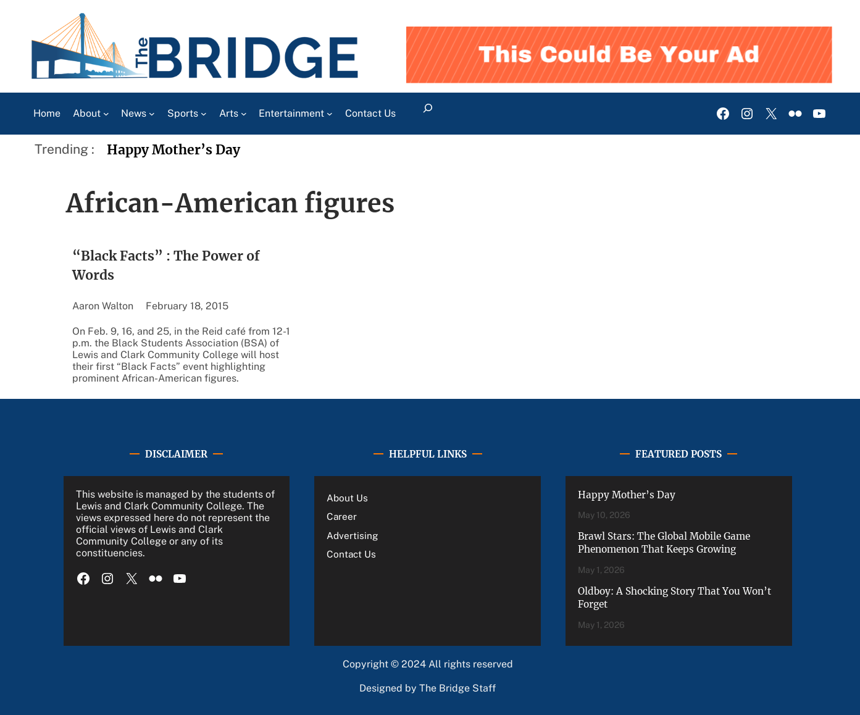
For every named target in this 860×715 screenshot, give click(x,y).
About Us (347, 497)
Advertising (352, 535)
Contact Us (351, 553)
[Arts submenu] (244, 114)
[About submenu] (106, 114)
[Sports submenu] (204, 114)
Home (47, 113)
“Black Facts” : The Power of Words (166, 266)
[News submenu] (152, 114)
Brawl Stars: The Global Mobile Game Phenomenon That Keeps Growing (664, 542)
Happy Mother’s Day (173, 149)
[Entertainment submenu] (330, 114)
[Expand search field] (428, 113)
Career (342, 516)
